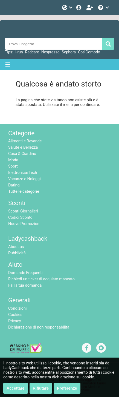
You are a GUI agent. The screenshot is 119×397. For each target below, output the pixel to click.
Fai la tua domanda (25, 285)
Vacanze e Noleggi (24, 179)
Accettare (16, 388)
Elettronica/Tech (22, 172)
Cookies (15, 314)
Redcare (32, 52)
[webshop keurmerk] (26, 352)
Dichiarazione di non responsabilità (38, 327)
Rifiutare (41, 388)
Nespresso (50, 52)
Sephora (69, 52)
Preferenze (67, 388)
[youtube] (101, 347)
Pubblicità (17, 253)
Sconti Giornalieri (23, 211)
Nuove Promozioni (24, 223)
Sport (13, 166)
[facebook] (86, 347)
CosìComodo (89, 52)
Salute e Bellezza (23, 147)
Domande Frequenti (25, 273)
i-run (19, 52)
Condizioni (17, 308)
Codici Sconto (20, 217)
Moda (13, 160)
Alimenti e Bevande (25, 141)
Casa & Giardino (22, 153)
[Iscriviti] (90, 7)
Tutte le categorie (23, 191)
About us (16, 246)
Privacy (14, 321)
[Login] (79, 7)
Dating (14, 185)
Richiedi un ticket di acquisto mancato (41, 279)
